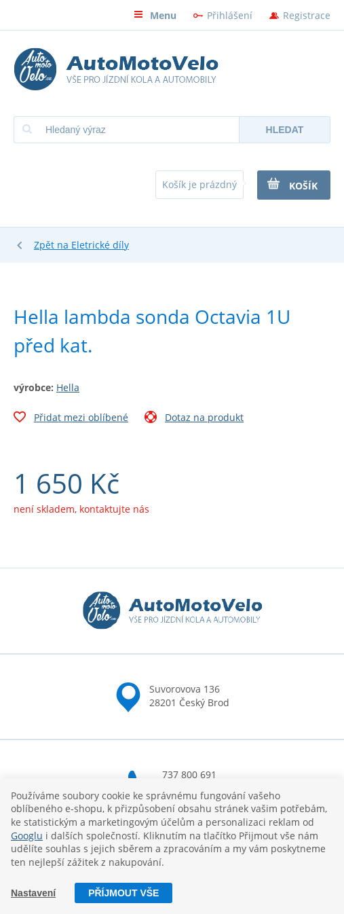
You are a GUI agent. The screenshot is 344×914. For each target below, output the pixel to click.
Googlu (27, 835)
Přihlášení (229, 15)
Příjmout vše (123, 893)
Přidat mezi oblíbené (71, 419)
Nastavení (33, 893)
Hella (67, 387)
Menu (155, 15)
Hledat (285, 129)
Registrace (306, 15)
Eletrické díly (100, 244)
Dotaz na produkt (194, 419)
